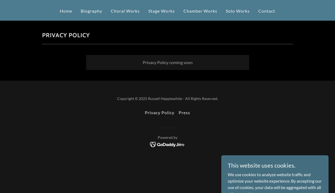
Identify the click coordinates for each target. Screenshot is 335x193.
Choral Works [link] (125, 10)
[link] (167, 143)
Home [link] (66, 10)
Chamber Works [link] (200, 10)
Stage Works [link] (161, 10)
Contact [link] (266, 10)
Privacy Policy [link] (159, 112)
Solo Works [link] (238, 10)
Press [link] (184, 112)
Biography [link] (91, 10)
